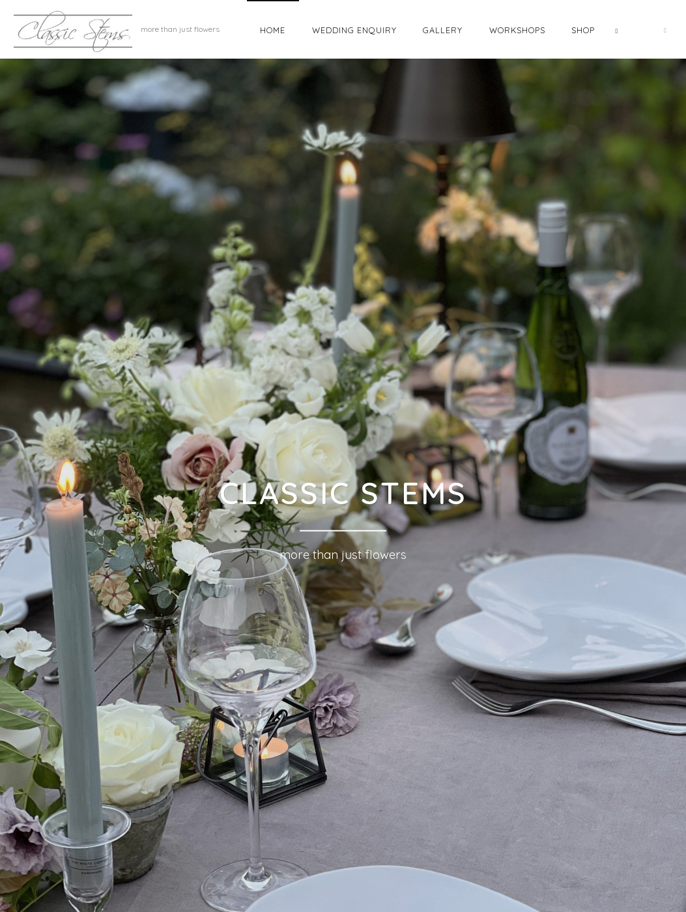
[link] (616, 29)
